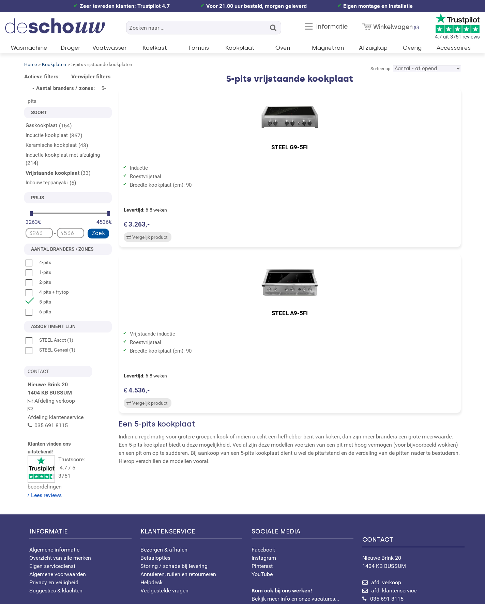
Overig (412, 47)
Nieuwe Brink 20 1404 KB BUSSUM (413, 519)
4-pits (38, 262)
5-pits (38, 302)
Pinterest (262, 532)
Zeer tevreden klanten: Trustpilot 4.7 (125, 6)
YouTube (262, 541)
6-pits (38, 311)
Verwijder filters (90, 76)
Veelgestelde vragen (164, 557)
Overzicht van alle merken (60, 524)
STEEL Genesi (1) (50, 350)
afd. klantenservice (393, 557)
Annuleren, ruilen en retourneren (178, 541)
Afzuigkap (373, 47)
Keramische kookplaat (51, 145)
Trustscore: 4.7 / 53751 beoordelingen (70, 449)
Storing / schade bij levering (174, 532)
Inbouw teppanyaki (47, 183)
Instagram (264, 524)
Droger (70, 47)
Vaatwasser (109, 47)
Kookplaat (240, 47)
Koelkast (154, 47)
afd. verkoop (386, 549)
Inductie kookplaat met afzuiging (63, 155)
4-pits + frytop (47, 292)
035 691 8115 (387, 565)
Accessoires (454, 47)
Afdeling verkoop (54, 401)
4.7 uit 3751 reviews (457, 26)
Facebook (263, 516)
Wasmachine (29, 47)
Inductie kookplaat (47, 135)
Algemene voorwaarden (57, 541)
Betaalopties (155, 524)
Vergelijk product (146, 239)
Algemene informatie (54, 516)
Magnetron (328, 47)
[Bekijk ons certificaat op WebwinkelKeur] (171, 587)
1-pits (38, 272)
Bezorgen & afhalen (163, 516)
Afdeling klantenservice (62, 409)
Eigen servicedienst (52, 532)
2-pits (38, 282)
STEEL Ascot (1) (49, 340)
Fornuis (198, 47)
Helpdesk (151, 549)
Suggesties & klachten (55, 557)
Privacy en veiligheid (53, 549)
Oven (282, 47)
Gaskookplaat (41, 125)
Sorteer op (380, 68)
